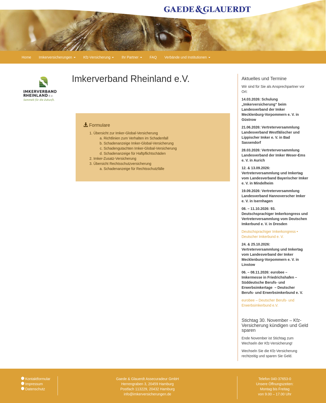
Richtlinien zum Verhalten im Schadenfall (136, 138)
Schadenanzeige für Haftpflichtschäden (135, 153)
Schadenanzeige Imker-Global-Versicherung (139, 143)
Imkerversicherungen (57, 57)
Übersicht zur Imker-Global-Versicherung (125, 133)
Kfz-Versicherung (98, 57)
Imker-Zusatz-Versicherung (114, 158)
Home (26, 57)
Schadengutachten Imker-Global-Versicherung (140, 148)
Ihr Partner (131, 57)
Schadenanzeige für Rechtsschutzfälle (134, 169)
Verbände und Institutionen (187, 57)
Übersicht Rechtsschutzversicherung (122, 164)
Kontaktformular (37, 379)
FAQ (153, 57)
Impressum (34, 384)
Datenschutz (35, 389)
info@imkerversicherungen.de (147, 394)
